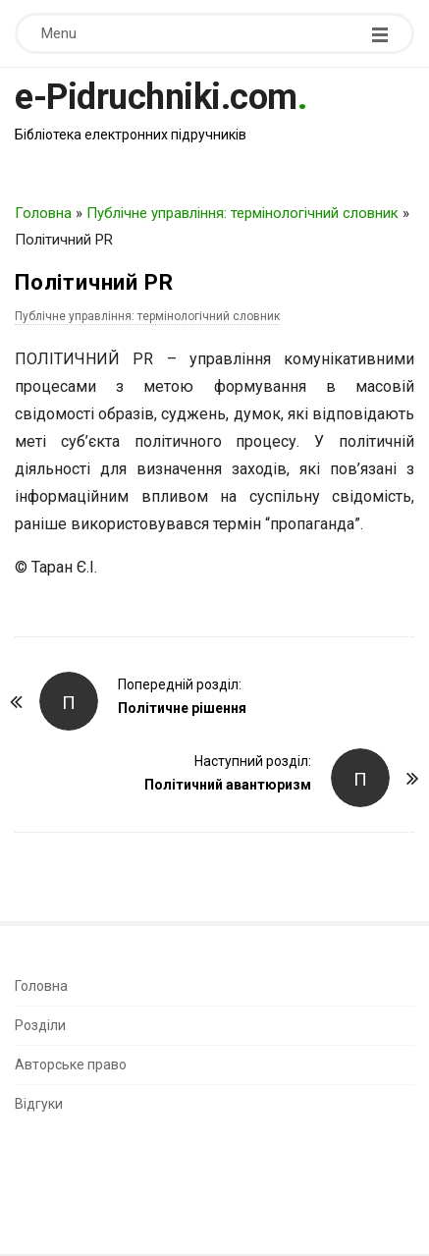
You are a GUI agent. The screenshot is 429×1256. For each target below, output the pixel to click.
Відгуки (39, 1104)
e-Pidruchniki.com (156, 97)
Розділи (40, 1025)
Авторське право (71, 1064)
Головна (43, 213)
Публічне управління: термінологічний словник (242, 213)
